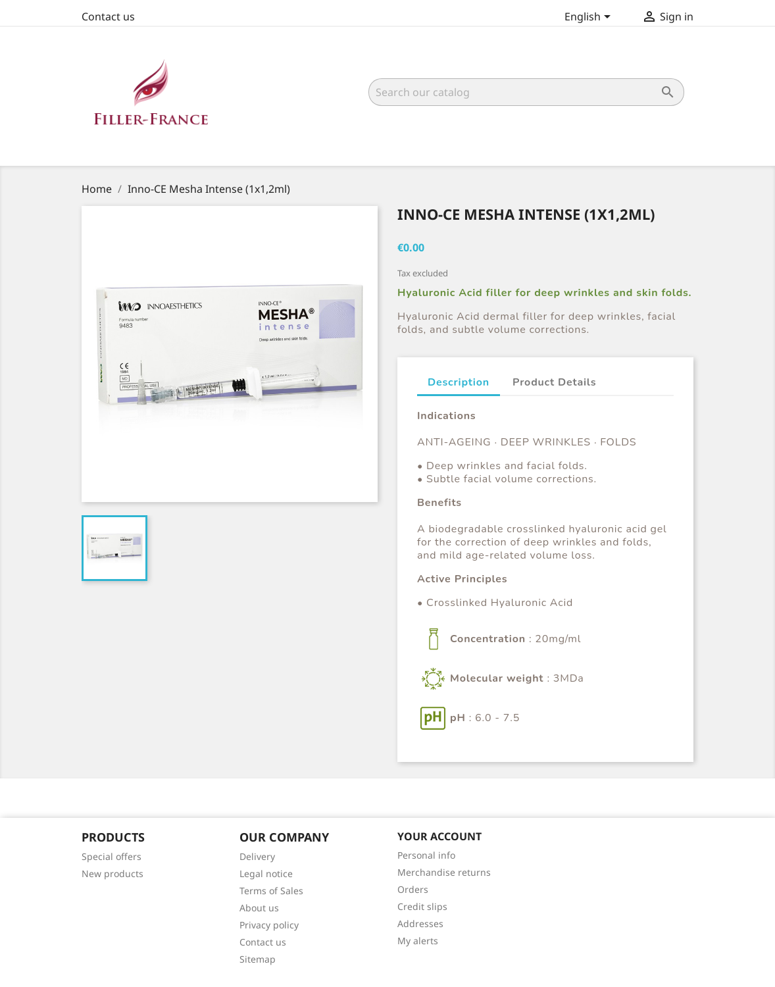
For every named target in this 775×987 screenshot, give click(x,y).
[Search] (526, 92)
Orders (412, 889)
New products (112, 873)
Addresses (420, 923)
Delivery (257, 856)
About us (259, 907)
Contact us (108, 16)
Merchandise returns (444, 872)
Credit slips (422, 906)
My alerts (417, 940)
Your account (439, 836)
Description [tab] (458, 382)
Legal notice (266, 873)
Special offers (111, 856)
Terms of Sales (271, 890)
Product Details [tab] (554, 382)
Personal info (426, 855)
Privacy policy (269, 925)
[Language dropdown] (589, 18)
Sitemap (257, 959)
